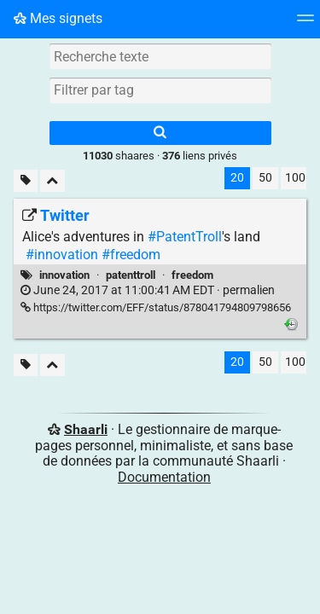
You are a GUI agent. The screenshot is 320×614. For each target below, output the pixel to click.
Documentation (164, 477)
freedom (192, 275)
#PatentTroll (185, 237)
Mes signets (58, 18)
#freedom (131, 254)
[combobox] (160, 90)
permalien (147, 290)
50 (265, 178)
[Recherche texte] (160, 56)
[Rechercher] (160, 133)
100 (295, 178)
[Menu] (305, 23)
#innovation (62, 254)
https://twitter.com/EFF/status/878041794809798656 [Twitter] (155, 307)
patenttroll (130, 275)
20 (237, 178)
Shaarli (86, 429)
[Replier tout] (52, 181)
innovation (64, 275)
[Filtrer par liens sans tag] (26, 181)
